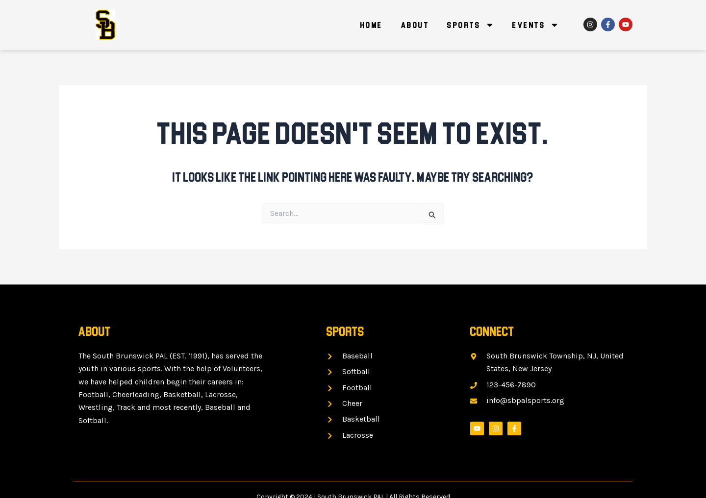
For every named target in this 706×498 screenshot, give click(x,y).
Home (371, 25)
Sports (470, 25)
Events (535, 25)
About (415, 25)
